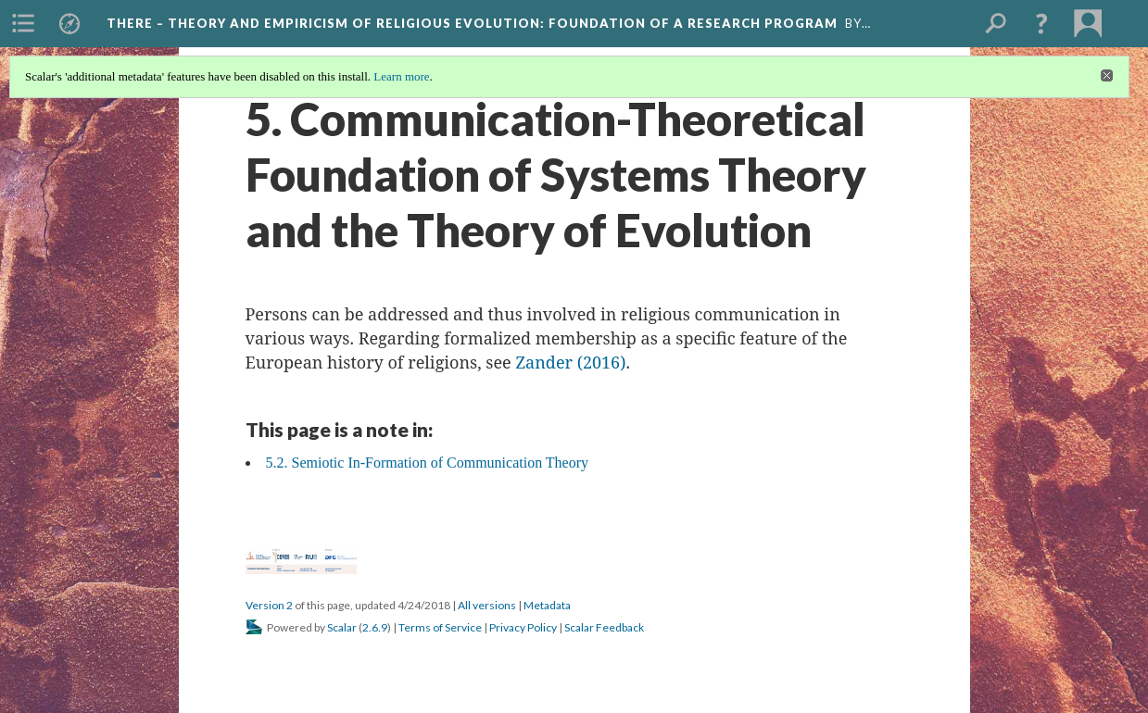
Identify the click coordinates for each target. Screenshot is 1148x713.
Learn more (401, 76)
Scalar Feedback (604, 627)
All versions (487, 605)
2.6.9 (374, 627)
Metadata (547, 605)
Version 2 (269, 605)
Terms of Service (440, 627)
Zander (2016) (570, 362)
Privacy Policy (523, 627)
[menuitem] (23, 23)
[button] (1041, 23)
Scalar (342, 627)
